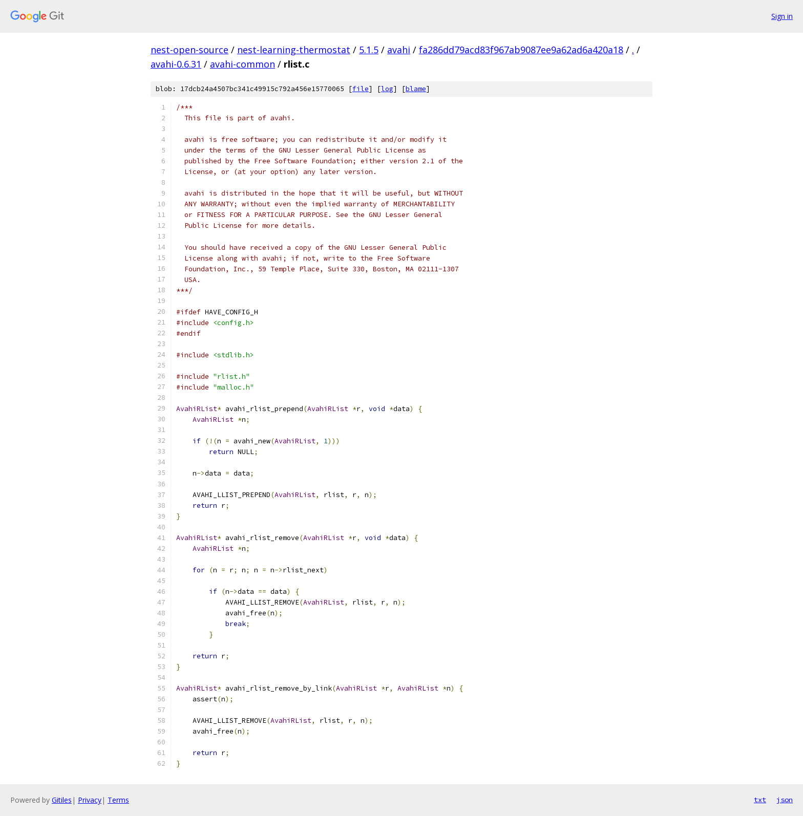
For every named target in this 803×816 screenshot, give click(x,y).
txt (760, 799)
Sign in (782, 16)
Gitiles (62, 800)
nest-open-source (189, 50)
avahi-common (242, 64)
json (784, 799)
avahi (398, 50)
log (387, 88)
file (360, 88)
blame (416, 88)
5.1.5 (368, 50)
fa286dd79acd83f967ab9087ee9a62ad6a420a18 (521, 50)
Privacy (89, 800)
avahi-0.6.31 (176, 64)
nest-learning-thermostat (293, 50)
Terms (118, 800)
